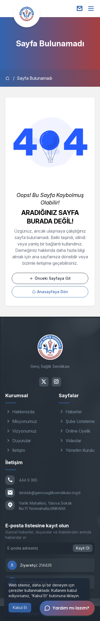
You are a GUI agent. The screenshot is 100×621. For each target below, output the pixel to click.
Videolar (70, 440)
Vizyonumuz (21, 431)
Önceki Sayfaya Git (50, 278)
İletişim (15, 450)
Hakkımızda (19, 411)
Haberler (70, 411)
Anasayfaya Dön (50, 291)
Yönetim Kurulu (76, 450)
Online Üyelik (74, 431)
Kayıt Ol (82, 548)
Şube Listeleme (77, 421)
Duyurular (18, 440)
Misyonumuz (21, 421)
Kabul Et (20, 607)
